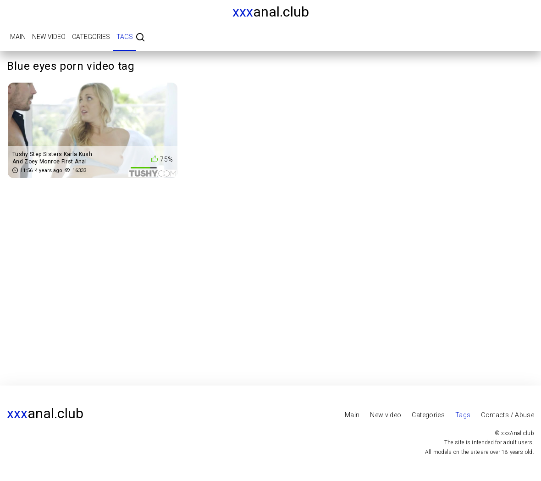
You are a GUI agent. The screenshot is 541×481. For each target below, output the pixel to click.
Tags (124, 36)
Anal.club (270, 12)
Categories (91, 36)
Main (18, 36)
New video (49, 36)
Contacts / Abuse (507, 415)
